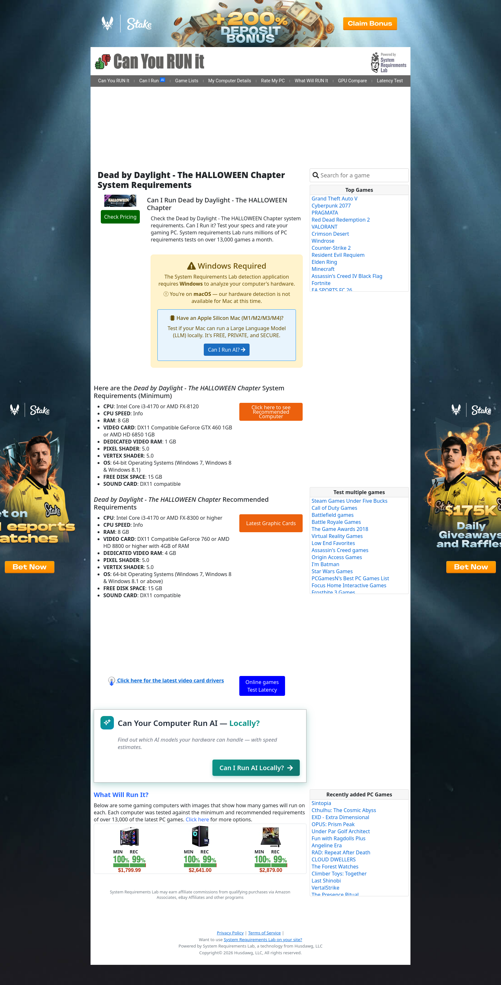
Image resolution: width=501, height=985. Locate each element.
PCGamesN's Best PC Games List (350, 578)
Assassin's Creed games (340, 550)
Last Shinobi (326, 880)
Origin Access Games (337, 557)
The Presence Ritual (335, 894)
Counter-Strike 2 (331, 247)
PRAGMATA (325, 212)
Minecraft (323, 269)
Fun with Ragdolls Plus (339, 838)
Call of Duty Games (334, 507)
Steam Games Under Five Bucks (349, 500)
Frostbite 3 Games (333, 592)
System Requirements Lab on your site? (263, 939)
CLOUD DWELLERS (334, 859)
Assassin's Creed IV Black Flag (347, 276)
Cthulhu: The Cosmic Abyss (344, 810)
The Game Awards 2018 (340, 529)
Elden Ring (324, 261)
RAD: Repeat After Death (341, 852)
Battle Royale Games (336, 521)
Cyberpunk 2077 (331, 205)
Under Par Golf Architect (341, 831)
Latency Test (390, 81)
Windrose (323, 240)
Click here (197, 819)
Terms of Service (264, 933)
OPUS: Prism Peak (333, 824)
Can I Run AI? (226, 349)
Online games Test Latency (262, 686)
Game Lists (186, 81)
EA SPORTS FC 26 (332, 290)
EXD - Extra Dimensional (340, 817)
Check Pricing (120, 216)
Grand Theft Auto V (334, 198)
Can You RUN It (113, 81)
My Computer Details (229, 81)
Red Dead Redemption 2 (341, 219)
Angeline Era (327, 845)
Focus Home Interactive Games (349, 585)
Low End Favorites (333, 543)
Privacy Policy (230, 933)
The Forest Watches (335, 866)
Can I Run (152, 80)
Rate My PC (273, 81)
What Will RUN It (311, 81)
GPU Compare (352, 81)
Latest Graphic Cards (271, 523)
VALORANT (325, 226)
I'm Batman (325, 564)
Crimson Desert (330, 233)
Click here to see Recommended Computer (270, 412)
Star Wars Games (332, 571)
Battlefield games (333, 514)
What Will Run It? (121, 794)
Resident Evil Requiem (338, 254)
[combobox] (363, 175)
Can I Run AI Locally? (256, 767)
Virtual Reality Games (337, 536)
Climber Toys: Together (339, 873)
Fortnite (321, 283)
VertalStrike (325, 887)
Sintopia (321, 803)
